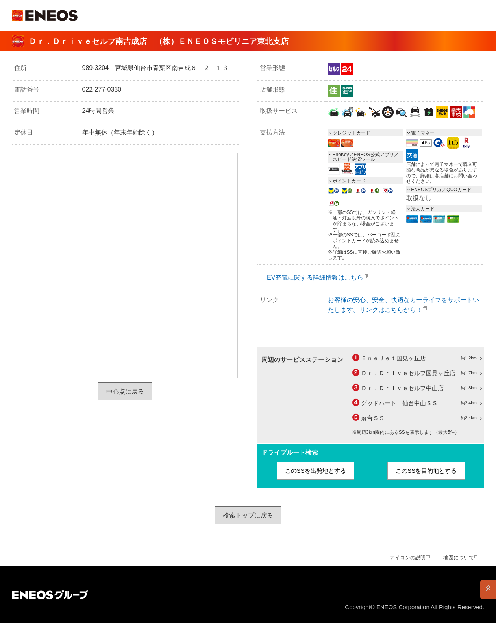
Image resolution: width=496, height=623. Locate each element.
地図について (458, 557)
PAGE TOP (488, 589)
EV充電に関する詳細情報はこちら (315, 277)
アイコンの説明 (408, 557)
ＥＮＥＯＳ (45, 15)
